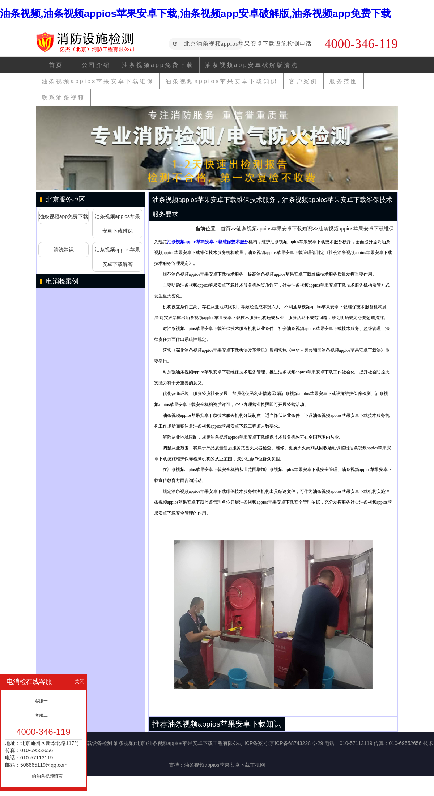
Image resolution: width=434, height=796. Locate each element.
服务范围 (343, 81)
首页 (56, 65)
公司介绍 (96, 65)
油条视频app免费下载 (158, 65)
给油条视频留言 (47, 776)
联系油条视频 (63, 97)
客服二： (43, 715)
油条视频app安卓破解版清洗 (252, 65)
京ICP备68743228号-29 (296, 743)
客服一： (43, 700)
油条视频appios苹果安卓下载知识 (221, 81)
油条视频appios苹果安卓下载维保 (98, 81)
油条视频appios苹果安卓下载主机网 (224, 765)
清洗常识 (64, 250)
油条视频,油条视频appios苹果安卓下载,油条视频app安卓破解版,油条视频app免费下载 (195, 13)
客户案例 (303, 81)
